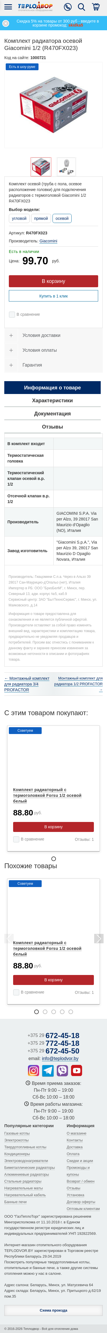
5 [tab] (71, 1012)
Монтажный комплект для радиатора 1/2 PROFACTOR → (78, 684)
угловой (19, 218)
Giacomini (48, 241)
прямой (41, 218)
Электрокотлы (16, 1140)
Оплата (73, 1154)
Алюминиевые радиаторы (26, 1174)
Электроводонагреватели (26, 1161)
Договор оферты (81, 1202)
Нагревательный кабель (25, 1195)
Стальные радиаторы (22, 1181)
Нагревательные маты (23, 1188)
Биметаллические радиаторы (29, 1167)
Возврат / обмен (80, 1181)
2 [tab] (45, 1012)
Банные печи (15, 1202)
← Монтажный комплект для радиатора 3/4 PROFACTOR (26, 684)
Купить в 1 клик (53, 296)
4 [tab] (62, 1012)
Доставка (75, 1147)
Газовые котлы (17, 1133)
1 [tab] (53, 859)
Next (98, 939)
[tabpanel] (53, 789)
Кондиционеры (17, 1154)
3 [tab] (53, 1012)
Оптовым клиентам (83, 1209)
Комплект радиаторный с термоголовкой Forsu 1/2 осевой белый (47, 795)
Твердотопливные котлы (25, 1147)
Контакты (75, 1140)
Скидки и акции (80, 1161)
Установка (75, 1195)
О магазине (76, 1133)
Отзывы (73, 1188)
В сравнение (28, 314)
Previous (8, 939)
